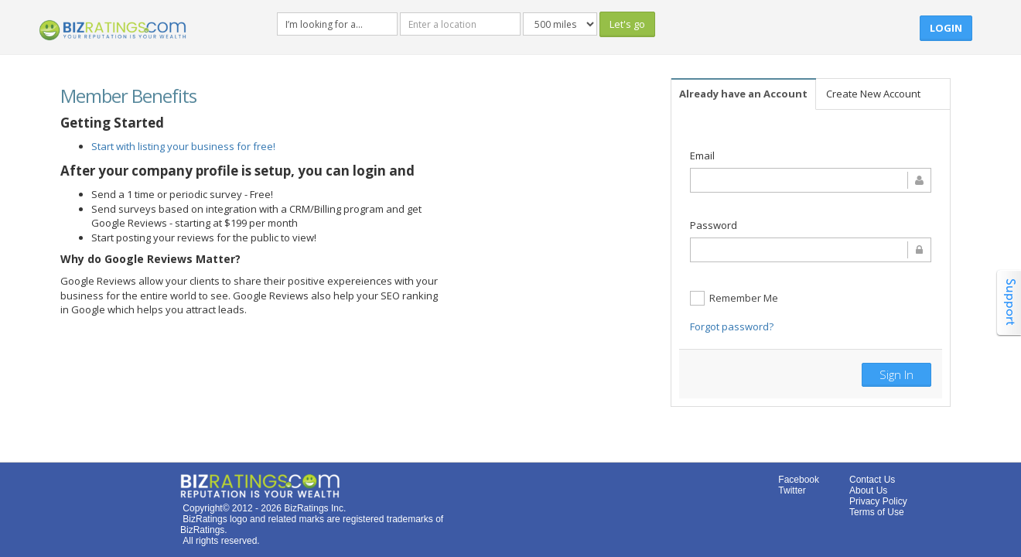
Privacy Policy (878, 501)
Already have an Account (743, 94)
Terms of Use (876, 512)
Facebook (798, 479)
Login (946, 28)
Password (713, 225)
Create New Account (873, 94)
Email (702, 155)
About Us (868, 490)
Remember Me (734, 298)
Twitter (791, 490)
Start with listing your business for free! (183, 146)
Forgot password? (731, 326)
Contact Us (872, 479)
